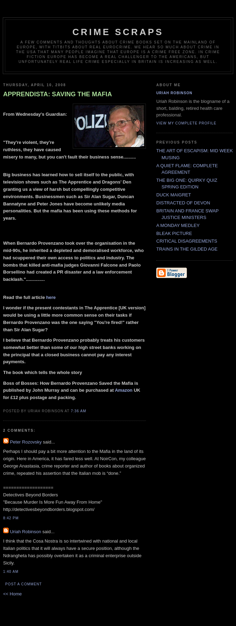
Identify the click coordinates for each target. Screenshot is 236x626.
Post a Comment (23, 584)
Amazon (124, 390)
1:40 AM (10, 572)
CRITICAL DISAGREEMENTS (186, 241)
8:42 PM (11, 518)
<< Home (12, 593)
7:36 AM (78, 411)
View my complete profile (186, 123)
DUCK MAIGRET (173, 194)
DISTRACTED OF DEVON (183, 202)
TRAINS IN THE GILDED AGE (187, 249)
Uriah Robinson (25, 531)
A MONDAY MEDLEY (178, 225)
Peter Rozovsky (26, 442)
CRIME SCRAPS (118, 32)
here (51, 297)
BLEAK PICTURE (174, 233)
